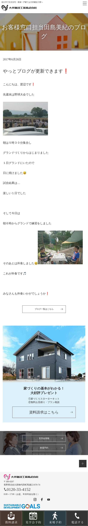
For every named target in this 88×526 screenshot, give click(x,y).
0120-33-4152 (17, 489)
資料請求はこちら (44, 412)
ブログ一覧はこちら (44, 309)
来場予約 (44, 448)
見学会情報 (44, 438)
